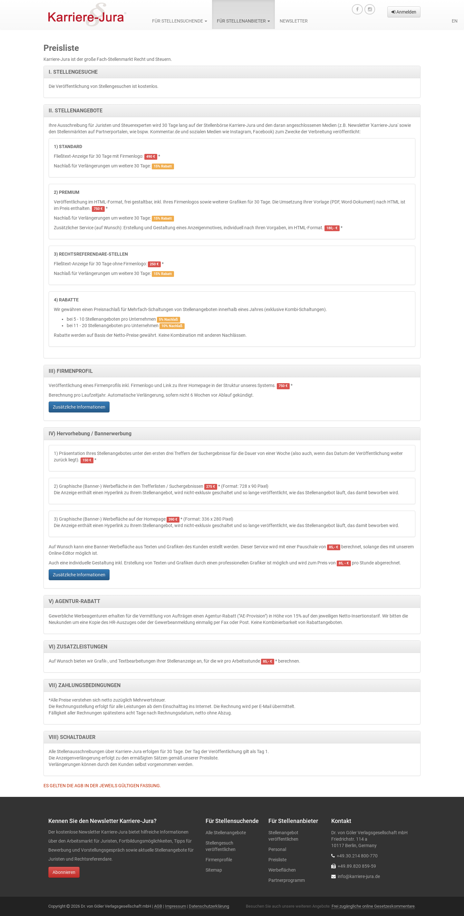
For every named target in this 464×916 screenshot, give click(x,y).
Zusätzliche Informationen (79, 407)
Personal (277, 849)
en (455, 21)
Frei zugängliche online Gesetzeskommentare (373, 906)
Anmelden (404, 11)
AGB (158, 906)
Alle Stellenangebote (226, 832)
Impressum (175, 906)
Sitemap (214, 870)
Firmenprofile (219, 859)
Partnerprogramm (286, 880)
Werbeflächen (282, 870)
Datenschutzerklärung (209, 906)
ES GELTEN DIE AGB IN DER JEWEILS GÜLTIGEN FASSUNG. (102, 785)
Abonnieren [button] (64, 872)
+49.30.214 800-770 (357, 855)
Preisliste (277, 859)
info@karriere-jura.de (359, 876)
